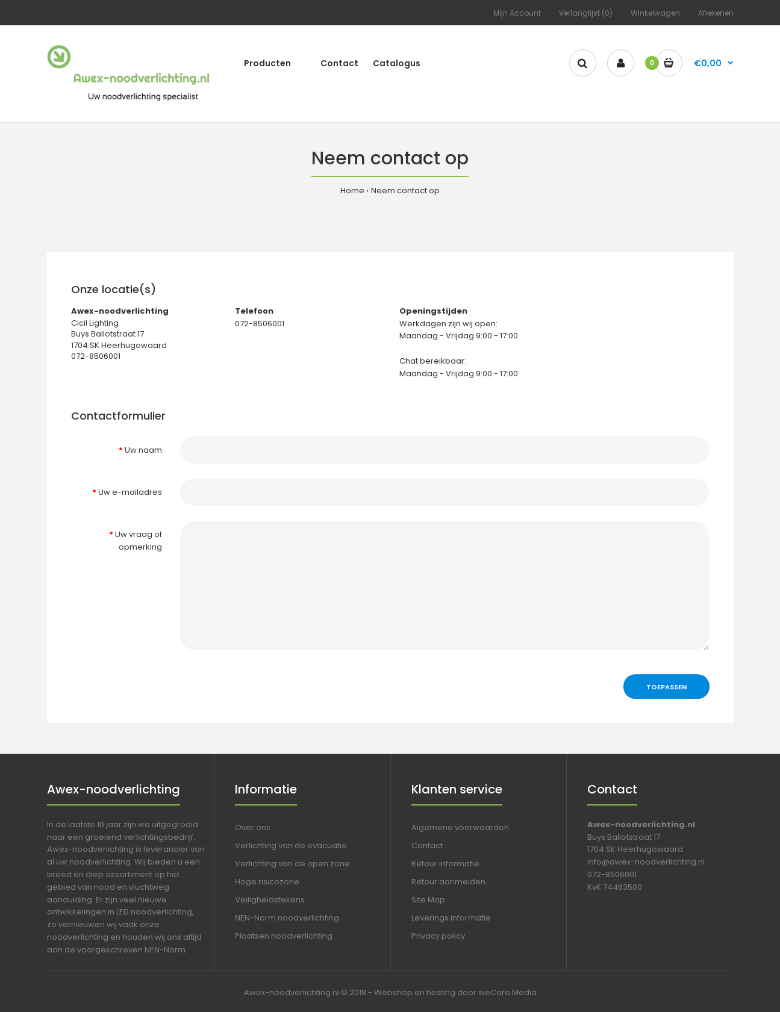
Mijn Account (517, 13)
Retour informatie (445, 863)
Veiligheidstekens (270, 899)
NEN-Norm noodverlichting (287, 918)
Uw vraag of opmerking (138, 541)
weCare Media (507, 992)
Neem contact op (405, 190)
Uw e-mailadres (130, 492)
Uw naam (143, 450)
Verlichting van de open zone (292, 863)
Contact (427, 845)
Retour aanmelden (448, 881)
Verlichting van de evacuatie (291, 845)
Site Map (428, 899)
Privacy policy (438, 936)
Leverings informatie (451, 918)
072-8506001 (612, 874)
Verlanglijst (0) (586, 13)
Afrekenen (716, 13)
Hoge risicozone (267, 881)
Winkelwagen (655, 13)
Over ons (252, 827)
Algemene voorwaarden (460, 827)
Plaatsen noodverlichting (283, 936)
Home (352, 190)
